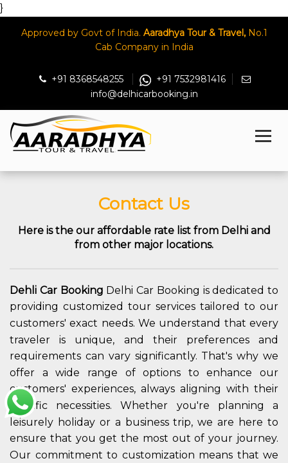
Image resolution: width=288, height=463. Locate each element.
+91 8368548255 (82, 79)
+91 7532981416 (183, 79)
